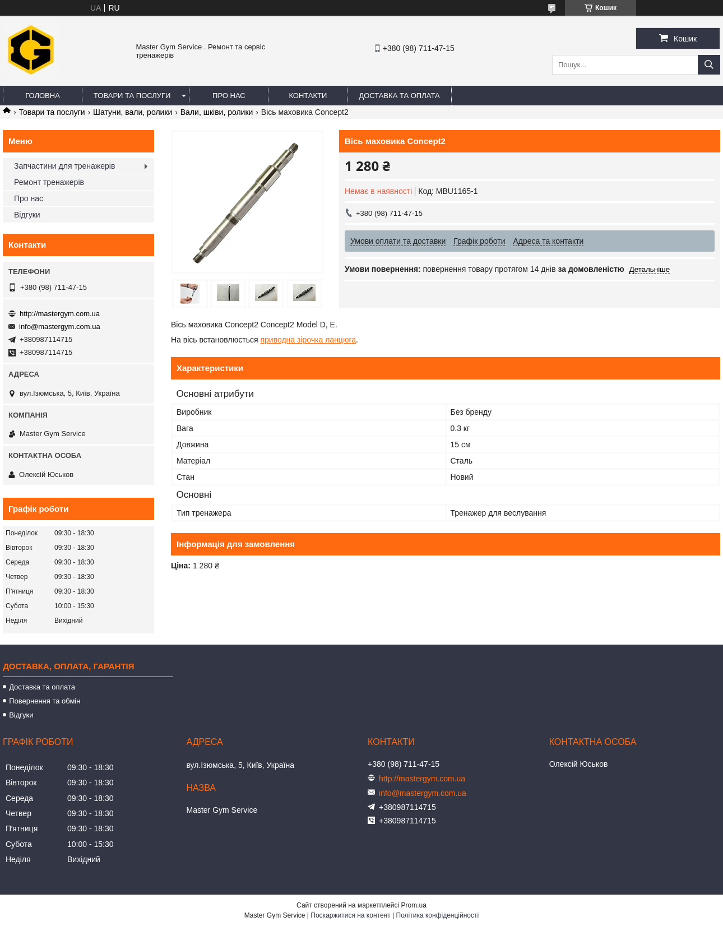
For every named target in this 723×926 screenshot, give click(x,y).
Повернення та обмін (44, 701)
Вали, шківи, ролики (216, 112)
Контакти (308, 95)
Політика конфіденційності (437, 915)
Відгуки (27, 214)
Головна (42, 95)
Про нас (228, 95)
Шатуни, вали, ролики (132, 112)
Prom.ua (414, 905)
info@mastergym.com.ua (59, 326)
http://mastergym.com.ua (60, 313)
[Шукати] (709, 65)
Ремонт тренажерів (49, 182)
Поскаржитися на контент (350, 915)
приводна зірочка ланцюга (308, 339)
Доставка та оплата (399, 95)
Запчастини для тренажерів (64, 165)
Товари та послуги (132, 95)
